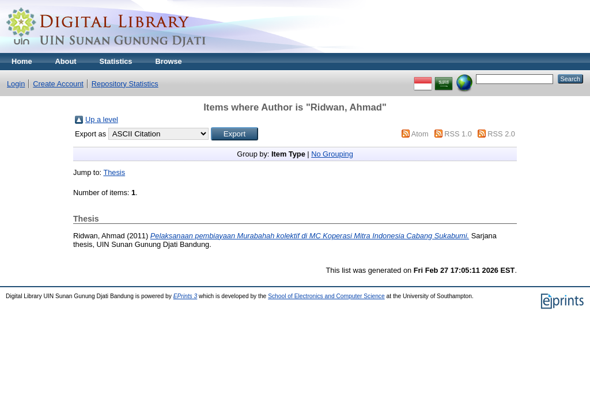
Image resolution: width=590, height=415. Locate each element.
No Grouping (332, 154)
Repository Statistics (125, 83)
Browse (168, 61)
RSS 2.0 (501, 134)
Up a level (101, 119)
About (66, 61)
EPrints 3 (185, 296)
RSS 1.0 (458, 134)
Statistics (116, 61)
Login (16, 83)
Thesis (114, 172)
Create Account (58, 83)
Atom (420, 134)
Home (22, 61)
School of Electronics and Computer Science (326, 296)
